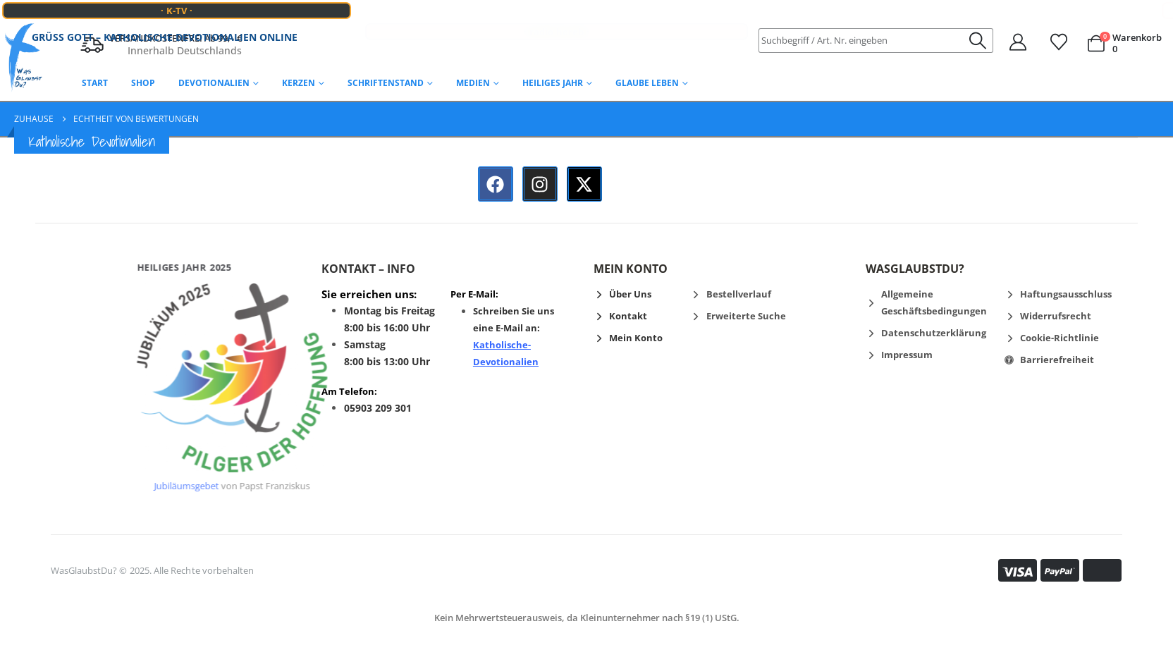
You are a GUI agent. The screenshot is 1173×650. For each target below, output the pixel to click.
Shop (143, 83)
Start (95, 83)
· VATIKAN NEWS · (1109, 10)
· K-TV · (176, 10)
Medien (473, 83)
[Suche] (978, 40)
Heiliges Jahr (552, 83)
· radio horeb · (556, 18)
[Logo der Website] (23, 57)
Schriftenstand (386, 83)
